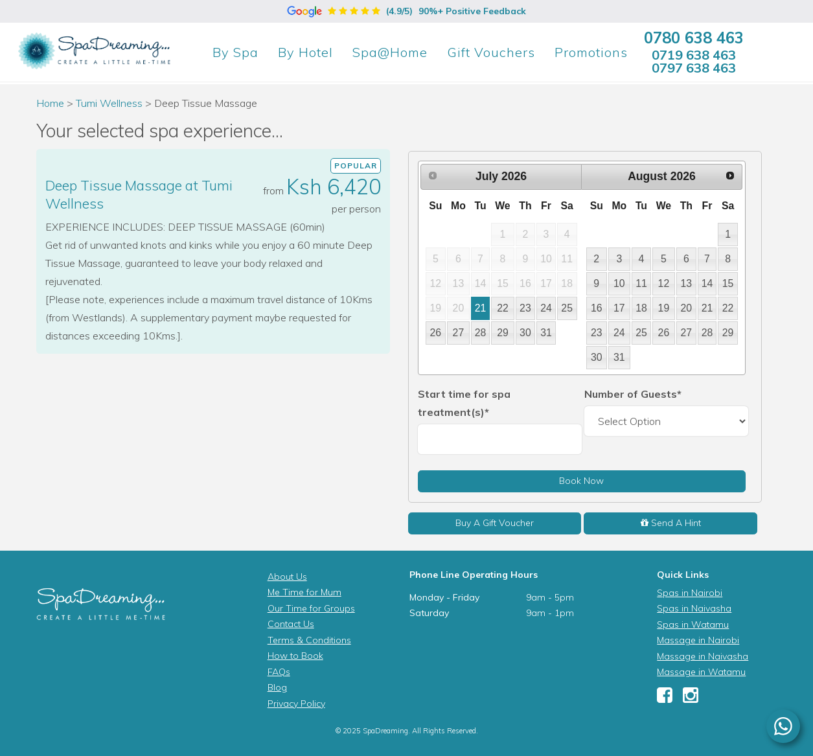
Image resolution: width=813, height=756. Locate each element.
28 (481, 332)
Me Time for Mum (304, 592)
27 (458, 332)
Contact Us (291, 624)
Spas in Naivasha (694, 608)
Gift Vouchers (491, 52)
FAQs (279, 672)
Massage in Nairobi (698, 640)
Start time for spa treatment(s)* (464, 402)
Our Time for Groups (311, 608)
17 (619, 308)
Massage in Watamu (701, 672)
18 (641, 308)
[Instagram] (690, 698)
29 (503, 332)
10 (619, 283)
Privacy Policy (296, 703)
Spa (235, 52)
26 (436, 332)
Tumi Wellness (109, 103)
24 (546, 308)
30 (525, 332)
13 (687, 283)
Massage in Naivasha (702, 656)
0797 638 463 (694, 68)
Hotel (305, 52)
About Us (287, 576)
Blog (277, 687)
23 (525, 308)
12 (664, 283)
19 (664, 308)
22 (503, 308)
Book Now (581, 481)
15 (728, 283)
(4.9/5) (406, 11)
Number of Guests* (632, 393)
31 (546, 332)
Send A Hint (671, 523)
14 (707, 283)
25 (567, 308)
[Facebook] (664, 698)
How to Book (295, 655)
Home (50, 103)
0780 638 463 (694, 37)
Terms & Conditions (309, 640)
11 (641, 283)
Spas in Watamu (693, 624)
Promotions (591, 52)
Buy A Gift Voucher (494, 523)
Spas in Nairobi (689, 593)
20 (687, 308)
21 (481, 308)
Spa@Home (390, 52)
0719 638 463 (694, 55)
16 (596, 308)
